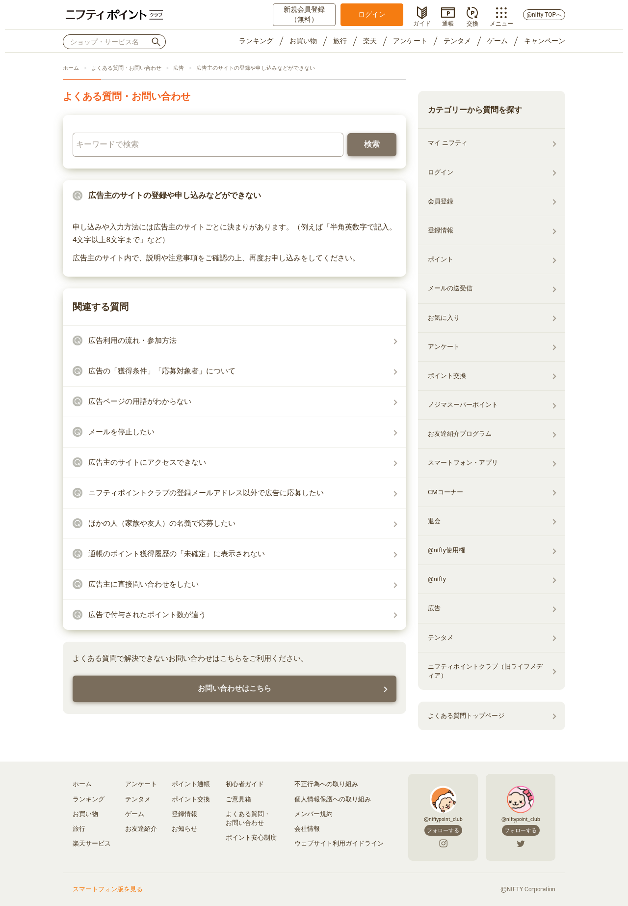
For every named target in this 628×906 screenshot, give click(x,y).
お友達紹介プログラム (460, 433)
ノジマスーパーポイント (463, 404)
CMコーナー (445, 492)
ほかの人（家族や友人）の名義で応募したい (162, 523)
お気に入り (444, 317)
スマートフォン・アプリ (463, 462)
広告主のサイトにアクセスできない (147, 462)
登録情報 (440, 230)
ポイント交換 (447, 375)
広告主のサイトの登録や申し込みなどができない (255, 68)
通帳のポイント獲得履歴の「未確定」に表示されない (176, 553)
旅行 (340, 41)
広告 (178, 68)
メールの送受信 (450, 288)
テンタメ (457, 41)
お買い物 (303, 41)
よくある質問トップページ (466, 715)
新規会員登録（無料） (304, 14)
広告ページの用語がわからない (139, 401)
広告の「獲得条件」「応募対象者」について (162, 371)
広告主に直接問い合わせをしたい (143, 584)
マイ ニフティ (448, 142)
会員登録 (440, 201)
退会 (434, 521)
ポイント (440, 259)
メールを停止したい (121, 431)
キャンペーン (544, 41)
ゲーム (497, 41)
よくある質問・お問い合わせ (126, 68)
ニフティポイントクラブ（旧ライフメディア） (485, 671)
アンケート (410, 41)
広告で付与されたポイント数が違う (147, 614)
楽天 (370, 41)
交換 (472, 23)
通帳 (448, 23)
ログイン (372, 14)
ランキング (256, 41)
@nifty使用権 (446, 550)
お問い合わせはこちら (234, 688)
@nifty (437, 579)
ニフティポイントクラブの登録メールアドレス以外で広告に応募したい (206, 492)
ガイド (422, 23)
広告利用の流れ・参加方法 (132, 340)
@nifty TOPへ (544, 14)
